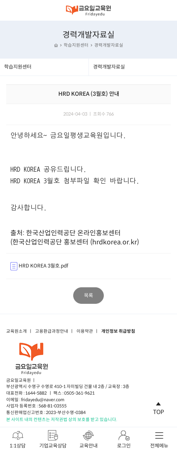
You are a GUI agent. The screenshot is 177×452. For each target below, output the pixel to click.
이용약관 (85, 331)
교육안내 (88, 439)
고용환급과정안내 (51, 331)
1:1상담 (18, 439)
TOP (158, 407)
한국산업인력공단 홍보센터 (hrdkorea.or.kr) (75, 242)
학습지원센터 (76, 45)
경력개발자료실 (108, 45)
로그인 (124, 439)
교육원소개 (16, 331)
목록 (88, 295)
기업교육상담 (53, 439)
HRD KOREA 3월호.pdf (39, 266)
